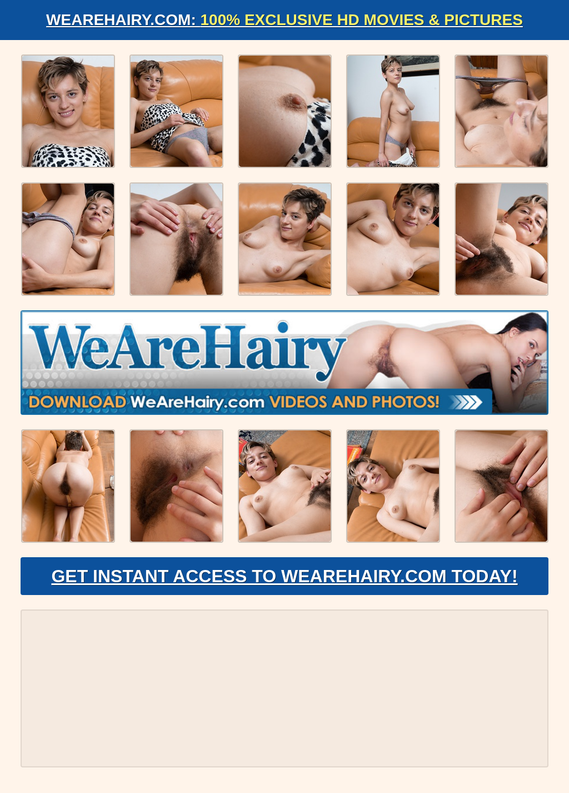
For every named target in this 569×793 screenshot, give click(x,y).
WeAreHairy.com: (284, 19)
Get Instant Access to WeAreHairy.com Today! (284, 576)
